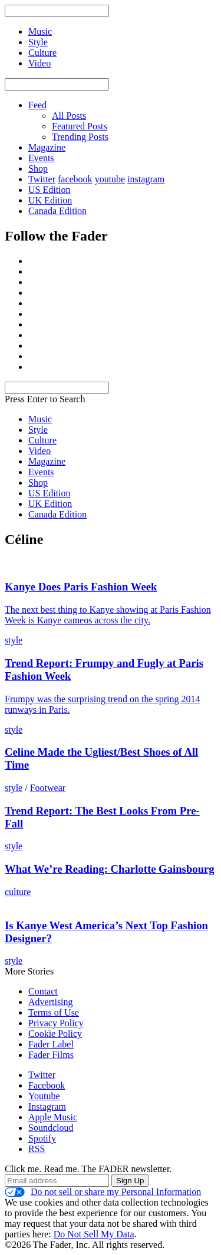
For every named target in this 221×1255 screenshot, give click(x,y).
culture (18, 892)
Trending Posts (80, 137)
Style (38, 430)
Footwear (47, 788)
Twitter (41, 179)
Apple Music (52, 1117)
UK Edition (50, 200)
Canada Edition (57, 211)
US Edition (49, 190)
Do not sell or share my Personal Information (103, 1192)
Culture (42, 440)
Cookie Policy (55, 1034)
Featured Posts (79, 126)
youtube (110, 179)
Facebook (46, 1085)
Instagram (47, 1107)
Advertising (50, 1002)
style (13, 640)
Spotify (42, 1138)
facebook (75, 179)
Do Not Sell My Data (94, 1234)
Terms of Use (53, 1012)
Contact (43, 991)
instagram (145, 179)
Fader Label (51, 1044)
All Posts (69, 116)
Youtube (44, 1096)
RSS (36, 1149)
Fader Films (51, 1055)
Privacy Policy (56, 1023)
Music (40, 419)
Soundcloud (50, 1128)
